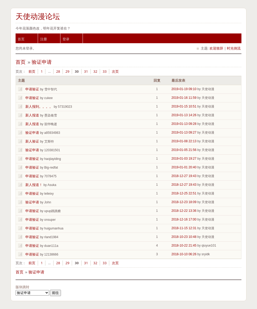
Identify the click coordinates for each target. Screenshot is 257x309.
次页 (115, 71)
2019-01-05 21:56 (184, 150)
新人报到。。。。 (39, 107)
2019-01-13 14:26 (184, 115)
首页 (21, 39)
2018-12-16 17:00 (184, 219)
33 (105, 71)
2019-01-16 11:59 (184, 98)
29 (67, 71)
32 (95, 71)
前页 (31, 71)
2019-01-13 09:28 (184, 124)
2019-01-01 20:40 (184, 167)
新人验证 (32, 141)
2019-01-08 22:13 (184, 141)
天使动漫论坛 (38, 16)
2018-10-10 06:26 (184, 254)
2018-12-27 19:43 (184, 176)
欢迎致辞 (216, 48)
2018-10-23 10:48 (184, 237)
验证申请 (42, 62)
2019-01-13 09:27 (184, 132)
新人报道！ (33, 185)
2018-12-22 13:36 (184, 211)
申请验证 (32, 89)
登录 (66, 39)
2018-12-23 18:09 (184, 202)
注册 (43, 39)
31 (86, 71)
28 (58, 71)
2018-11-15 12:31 (184, 228)
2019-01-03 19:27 (184, 158)
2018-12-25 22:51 (184, 193)
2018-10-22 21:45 (184, 245)
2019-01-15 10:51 (184, 106)
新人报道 (32, 115)
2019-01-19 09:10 (184, 89)
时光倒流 (234, 48)
